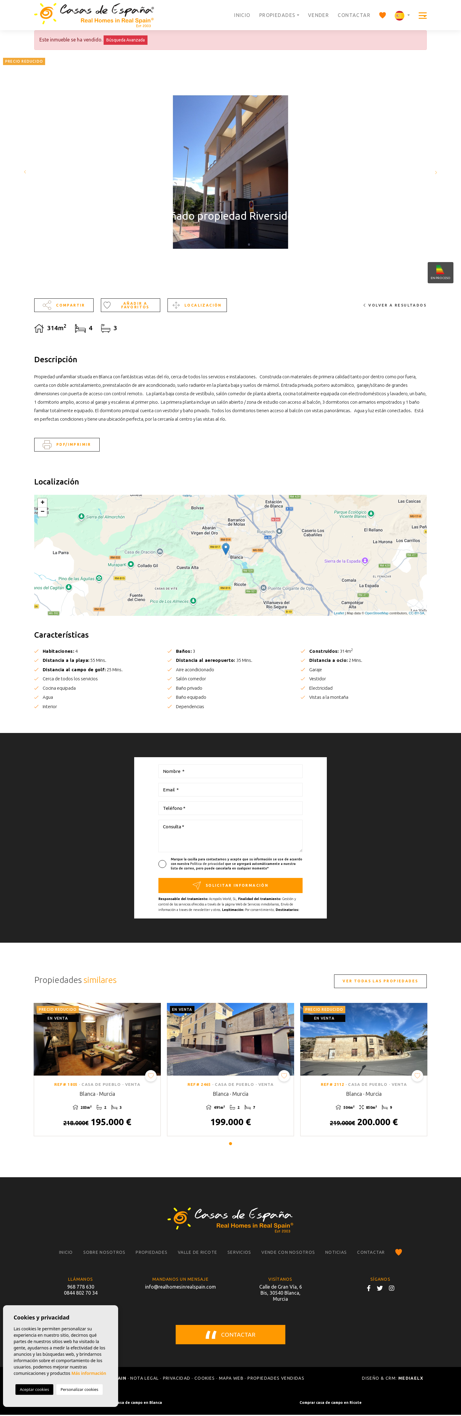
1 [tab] (230, 1144)
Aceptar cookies (34, 1389)
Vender (318, 15)
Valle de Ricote (197, 1253)
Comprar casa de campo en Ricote (331, 1404)
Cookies (204, 1379)
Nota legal (144, 1379)
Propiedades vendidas (275, 1379)
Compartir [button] (64, 305)
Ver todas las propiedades (380, 981)
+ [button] (43, 503)
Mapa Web (231, 1379)
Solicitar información (230, 886)
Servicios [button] (239, 1253)
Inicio (242, 15)
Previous (24, 172)
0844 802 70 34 (81, 1294)
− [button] (43, 512)
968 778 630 (80, 1288)
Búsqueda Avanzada (125, 40)
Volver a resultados (394, 305)
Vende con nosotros (288, 1253)
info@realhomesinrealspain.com (180, 1288)
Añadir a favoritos (126, 305)
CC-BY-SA (416, 613)
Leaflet (339, 613)
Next (437, 172)
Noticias (336, 1253)
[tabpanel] (97, 1070)
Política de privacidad (207, 864)
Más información (88, 1373)
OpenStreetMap (377, 613)
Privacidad (177, 1379)
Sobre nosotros (104, 1253)
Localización (197, 305)
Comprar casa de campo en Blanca (130, 1404)
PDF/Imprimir (67, 444)
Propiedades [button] (277, 15)
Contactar (354, 15)
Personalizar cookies (79, 1389)
